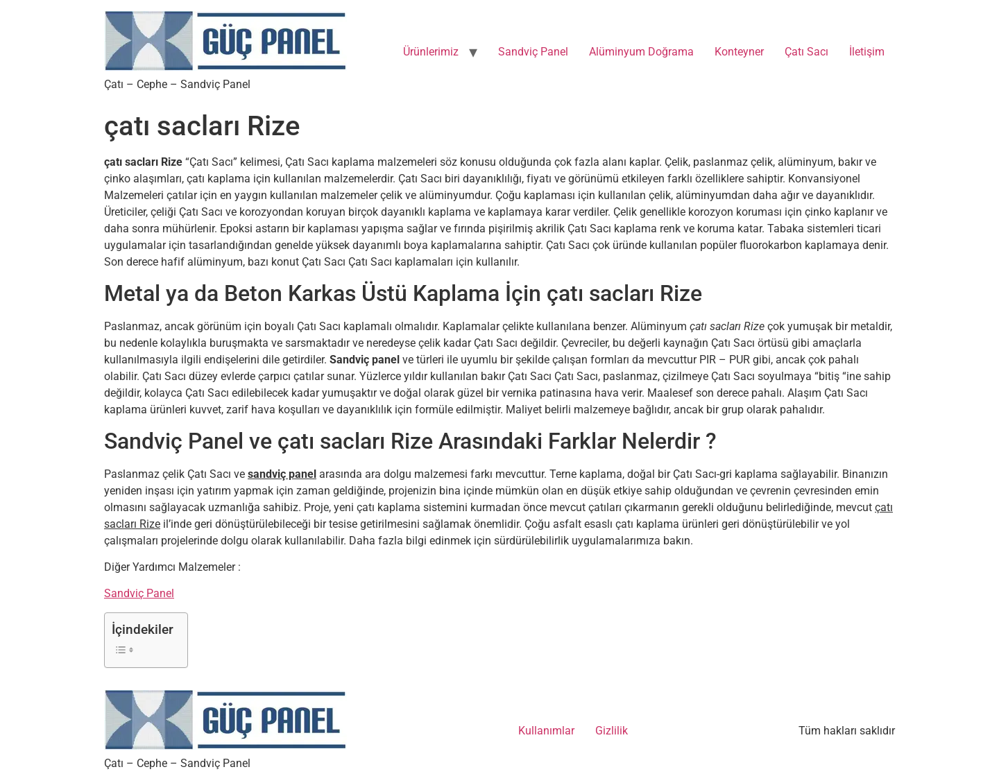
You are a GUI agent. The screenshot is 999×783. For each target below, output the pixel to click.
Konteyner (739, 51)
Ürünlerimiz (431, 51)
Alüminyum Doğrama (641, 51)
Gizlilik (611, 730)
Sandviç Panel (533, 51)
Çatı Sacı (806, 51)
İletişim (867, 51)
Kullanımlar (546, 730)
